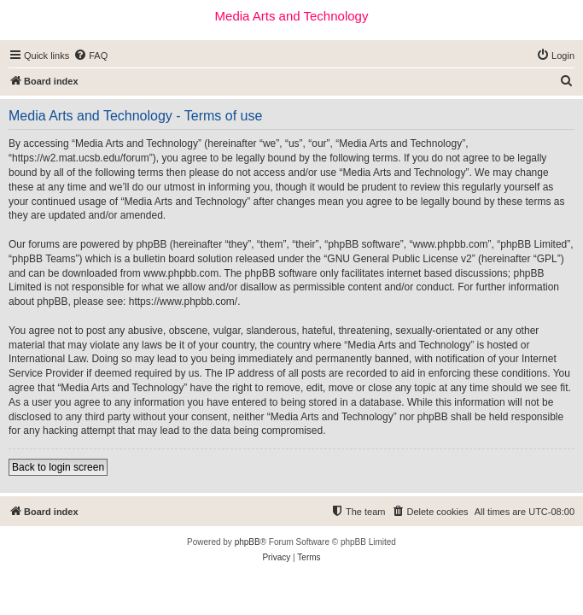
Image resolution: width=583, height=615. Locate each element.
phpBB (247, 542)
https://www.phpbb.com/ (183, 302)
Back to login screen (58, 467)
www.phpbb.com (181, 273)
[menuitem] (90, 55)
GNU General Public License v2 (399, 259)
